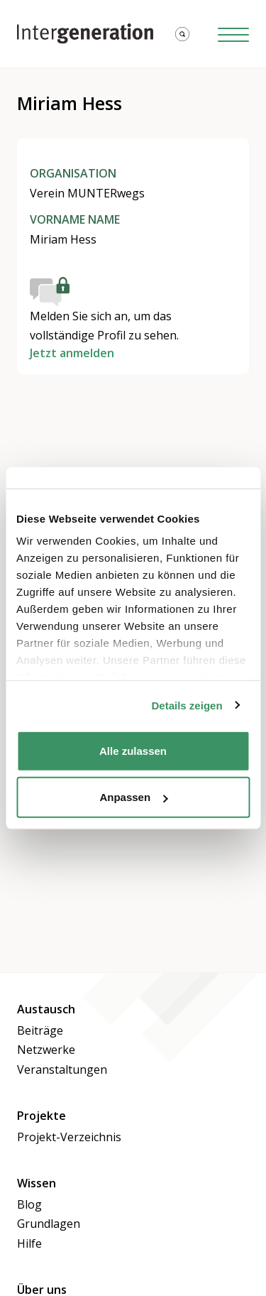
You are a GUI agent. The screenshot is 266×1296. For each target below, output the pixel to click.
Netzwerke (46, 1049)
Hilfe (29, 1243)
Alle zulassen (133, 750)
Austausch (46, 1009)
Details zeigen (187, 705)
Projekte (41, 1115)
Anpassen (133, 797)
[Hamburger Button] (233, 33)
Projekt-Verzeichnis (69, 1137)
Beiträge (40, 1030)
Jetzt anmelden (72, 353)
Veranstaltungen (62, 1069)
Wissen (36, 1183)
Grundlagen (48, 1223)
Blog (29, 1204)
